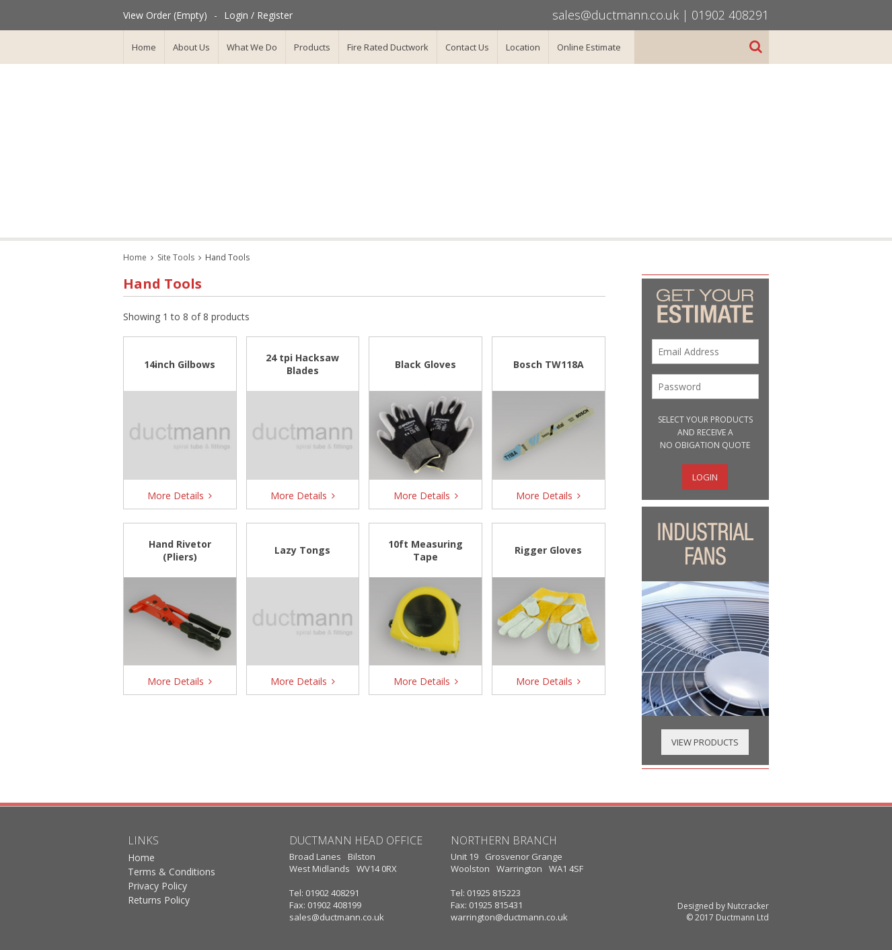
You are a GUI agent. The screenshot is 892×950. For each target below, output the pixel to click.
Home (144, 47)
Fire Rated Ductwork (388, 47)
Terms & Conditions (171, 871)
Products (312, 47)
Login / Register (258, 15)
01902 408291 (730, 15)
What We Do (252, 47)
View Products (705, 742)
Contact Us (467, 47)
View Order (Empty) (165, 15)
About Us (191, 47)
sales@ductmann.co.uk (615, 15)
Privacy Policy (157, 885)
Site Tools (175, 257)
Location (523, 47)
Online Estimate (589, 47)
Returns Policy (159, 899)
